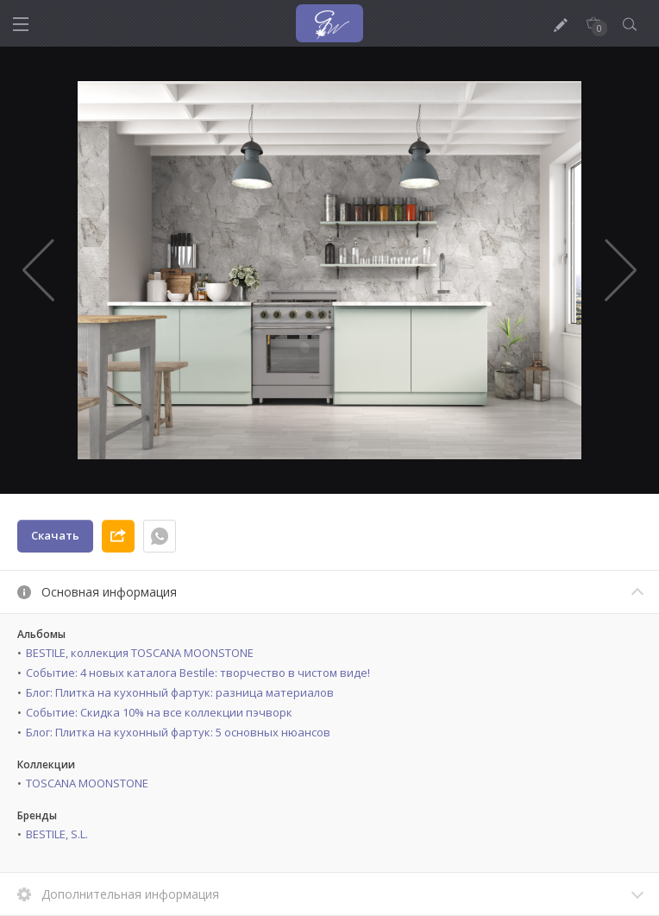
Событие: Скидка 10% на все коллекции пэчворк (159, 712)
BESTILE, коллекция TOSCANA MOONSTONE (140, 652)
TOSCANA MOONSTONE (87, 783)
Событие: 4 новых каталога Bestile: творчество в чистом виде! (198, 672)
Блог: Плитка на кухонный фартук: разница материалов (180, 692)
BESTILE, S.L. (57, 834)
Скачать (55, 535)
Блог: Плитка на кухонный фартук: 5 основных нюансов (178, 732)
